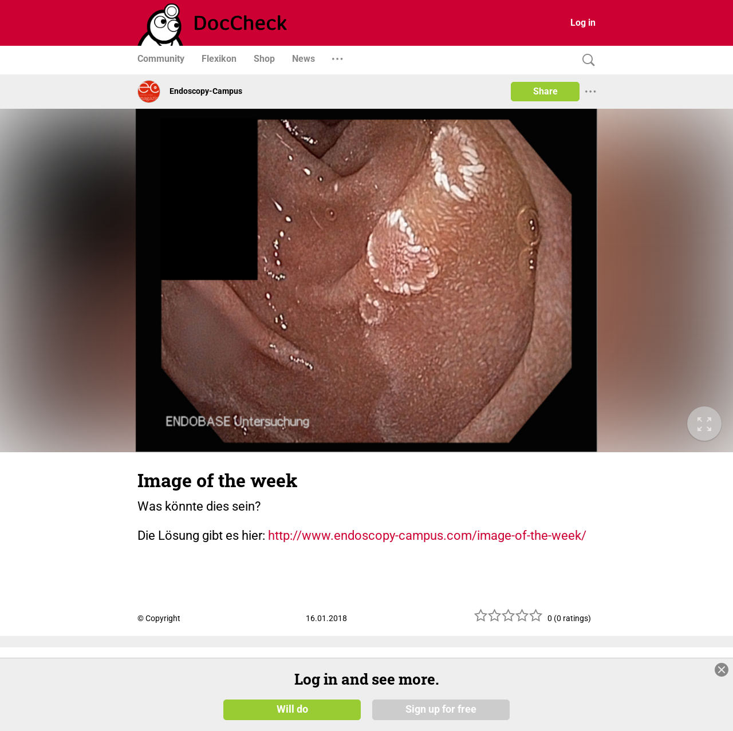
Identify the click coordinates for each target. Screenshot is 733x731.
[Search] (586, 60)
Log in (583, 22)
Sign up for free (440, 709)
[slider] (508, 619)
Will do (292, 709)
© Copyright (158, 618)
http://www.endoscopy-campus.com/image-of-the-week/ (427, 535)
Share (545, 91)
